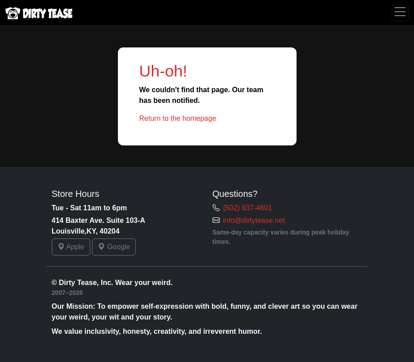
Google (114, 247)
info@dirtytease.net (254, 220)
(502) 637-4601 (247, 208)
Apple (71, 247)
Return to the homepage (178, 118)
